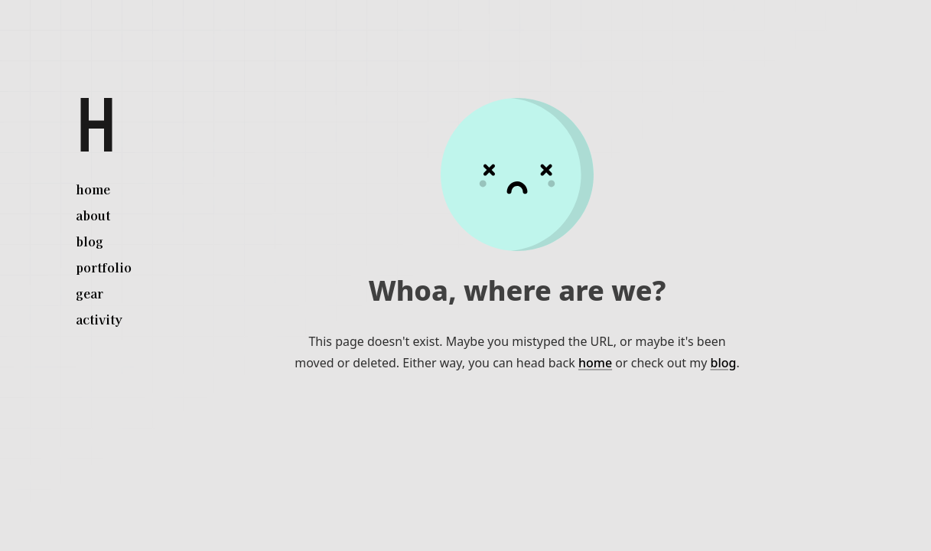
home (595, 362)
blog (724, 362)
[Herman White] (96, 125)
